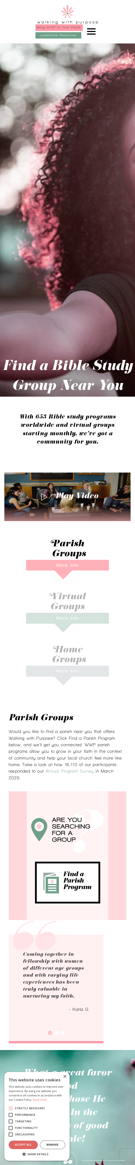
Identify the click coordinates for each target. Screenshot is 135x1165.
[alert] (37, 1116)
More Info (67, 565)
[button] (37, 1154)
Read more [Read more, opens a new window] (40, 1100)
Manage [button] (52, 1144)
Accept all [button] (23, 1144)
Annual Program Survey (70, 771)
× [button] (64, 1076)
